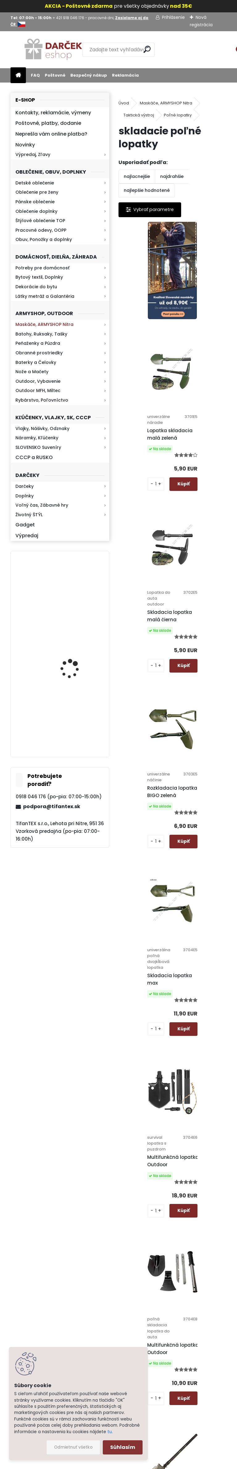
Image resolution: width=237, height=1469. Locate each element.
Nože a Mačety (31, 372)
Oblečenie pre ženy (36, 192)
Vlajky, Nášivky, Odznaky (42, 428)
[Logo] (52, 49)
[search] (147, 49)
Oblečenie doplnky (36, 211)
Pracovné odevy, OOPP (40, 230)
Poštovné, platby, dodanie (48, 123)
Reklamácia (125, 75)
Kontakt (147, 1321)
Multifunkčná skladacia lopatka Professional (201, 922)
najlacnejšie (137, 176)
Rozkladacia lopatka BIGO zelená (204, 519)
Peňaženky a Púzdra (37, 343)
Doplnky (24, 496)
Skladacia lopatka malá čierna (147, 519)
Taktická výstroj (138, 115)
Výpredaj (26, 535)
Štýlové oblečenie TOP (40, 220)
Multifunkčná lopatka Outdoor (204, 707)
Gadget (25, 524)
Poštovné (55, 75)
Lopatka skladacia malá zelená (201, 338)
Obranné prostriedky (39, 353)
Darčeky (24, 486)
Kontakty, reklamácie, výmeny (53, 112)
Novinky (25, 144)
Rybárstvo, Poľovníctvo (41, 400)
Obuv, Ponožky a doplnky (43, 239)
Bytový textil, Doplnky (39, 277)
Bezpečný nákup (88, 75)
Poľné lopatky (178, 115)
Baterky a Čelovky (35, 362)
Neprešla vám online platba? (51, 133)
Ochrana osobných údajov (145, 1249)
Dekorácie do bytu (36, 287)
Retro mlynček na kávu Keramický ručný (76, 589)
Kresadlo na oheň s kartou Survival (72, 725)
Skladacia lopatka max (147, 713)
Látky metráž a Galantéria (44, 296)
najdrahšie (172, 176)
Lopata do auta (198, 1096)
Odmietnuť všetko (73, 1447)
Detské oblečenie (34, 183)
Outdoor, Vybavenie (37, 381)
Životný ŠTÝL (29, 515)
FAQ (35, 75)
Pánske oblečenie (35, 202)
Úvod (123, 103)
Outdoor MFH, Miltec (37, 390)
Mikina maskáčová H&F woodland (76, 664)
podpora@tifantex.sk (51, 806)
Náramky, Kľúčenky (36, 438)
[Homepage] (18, 75)
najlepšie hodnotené (147, 190)
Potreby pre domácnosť (42, 268)
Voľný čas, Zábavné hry (41, 505)
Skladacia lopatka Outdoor (147, 1096)
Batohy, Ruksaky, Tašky (41, 334)
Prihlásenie (173, 17)
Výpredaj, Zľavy (32, 154)
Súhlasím (122, 1447)
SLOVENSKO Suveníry (38, 447)
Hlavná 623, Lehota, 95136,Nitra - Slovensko (209, 1233)
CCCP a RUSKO (34, 457)
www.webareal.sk (143, 1463)
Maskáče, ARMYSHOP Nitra (44, 324)
